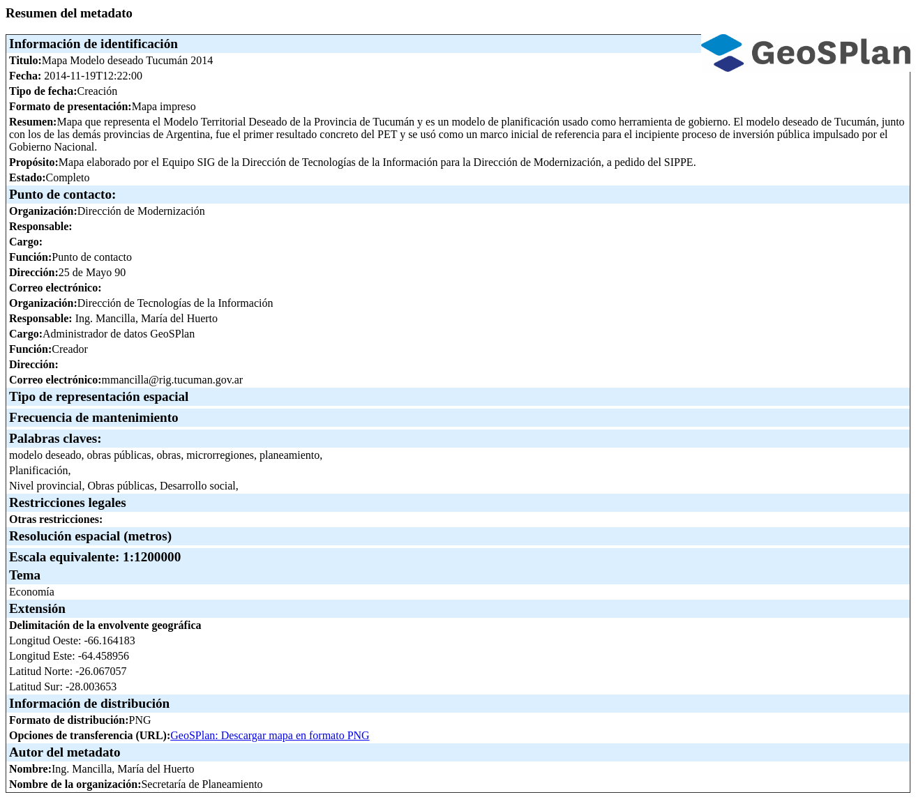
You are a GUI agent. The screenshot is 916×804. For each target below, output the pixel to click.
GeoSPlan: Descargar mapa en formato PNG (269, 735)
